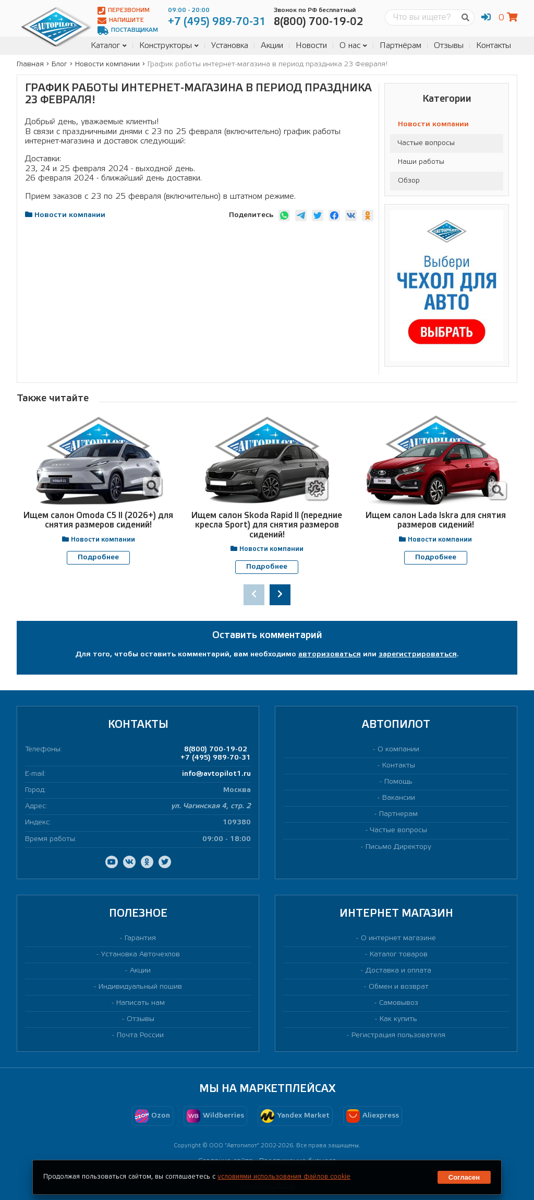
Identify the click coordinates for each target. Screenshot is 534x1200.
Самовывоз (398, 1002)
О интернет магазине (398, 937)
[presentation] (254, 594)
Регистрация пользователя (398, 1035)
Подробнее (98, 557)
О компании (398, 749)
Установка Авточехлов (140, 954)
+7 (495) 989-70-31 (215, 757)
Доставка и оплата (398, 970)
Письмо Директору (398, 846)
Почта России (140, 1035)
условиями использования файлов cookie (283, 1177)
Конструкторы (169, 46)
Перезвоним (124, 10)
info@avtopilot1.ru (216, 774)
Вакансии (398, 798)
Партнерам (398, 814)
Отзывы (449, 46)
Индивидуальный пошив (140, 986)
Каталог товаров (399, 954)
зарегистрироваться (418, 654)
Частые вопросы (426, 143)
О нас (353, 46)
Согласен (464, 1177)
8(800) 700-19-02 (215, 749)
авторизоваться (329, 654)
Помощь (398, 781)
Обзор (409, 180)
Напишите (121, 20)
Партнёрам (400, 46)
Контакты (493, 46)
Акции (272, 46)
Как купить (398, 1018)
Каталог (109, 46)
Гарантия (140, 937)
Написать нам (140, 1002)
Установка (229, 46)
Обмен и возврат (399, 986)
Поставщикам (128, 30)
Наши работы (421, 162)
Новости (311, 46)
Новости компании (433, 124)
